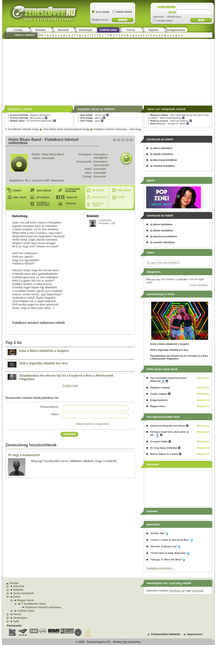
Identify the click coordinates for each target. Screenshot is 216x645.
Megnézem (203, 378)
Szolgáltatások (176, 30)
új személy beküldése (162, 166)
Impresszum (194, 634)
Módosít (17, 190)
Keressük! (48, 158)
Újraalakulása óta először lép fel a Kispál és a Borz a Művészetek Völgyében (66, 377)
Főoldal (14, 583)
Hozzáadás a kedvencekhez (42, 203)
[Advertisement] (108, 72)
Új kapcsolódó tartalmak (69, 190)
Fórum (131, 30)
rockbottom (105, 220)
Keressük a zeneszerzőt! (101, 163)
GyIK (16, 621)
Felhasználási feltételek (165, 634)
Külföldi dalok (25, 610)
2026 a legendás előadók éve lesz (43, 363)
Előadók (40, 30)
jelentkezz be (177, 590)
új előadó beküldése (161, 154)
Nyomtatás (69, 203)
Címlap (18, 30)
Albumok (63, 30)
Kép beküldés (42, 197)
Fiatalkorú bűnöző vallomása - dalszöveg (117, 129)
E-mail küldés (17, 197)
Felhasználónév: (49, 406)
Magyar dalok (25, 600)
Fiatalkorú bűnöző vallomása (43, 607)
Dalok (16, 596)
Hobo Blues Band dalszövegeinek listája (66, 129)
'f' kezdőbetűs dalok (33, 603)
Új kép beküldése (199, 285)
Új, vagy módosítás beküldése (163, 262)
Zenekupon (20, 617)
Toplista (153, 30)
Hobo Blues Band (53, 154)
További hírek (70, 385)
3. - (32, 121)
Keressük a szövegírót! (100, 156)
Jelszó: (55, 414)
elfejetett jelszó (84, 423)
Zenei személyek (23, 593)
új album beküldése (161, 148)
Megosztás (69, 197)
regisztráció (102, 423)
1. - (29, 115)
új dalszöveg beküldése (163, 160)
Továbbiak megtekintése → (160, 568)
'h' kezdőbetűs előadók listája (22, 129)
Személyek (85, 30)
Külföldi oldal (108, 30)
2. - (27, 118)
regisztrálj (197, 590)
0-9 (41, 35)
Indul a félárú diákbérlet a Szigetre (44, 351)
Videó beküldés (42, 190)
